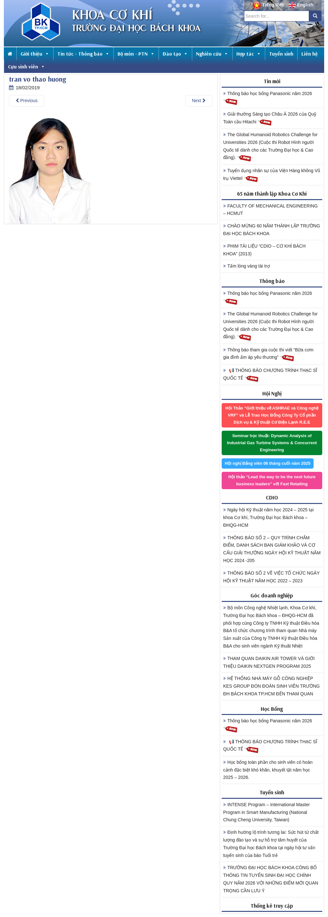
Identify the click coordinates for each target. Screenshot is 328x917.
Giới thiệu (34, 53)
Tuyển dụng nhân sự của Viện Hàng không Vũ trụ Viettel (271, 175)
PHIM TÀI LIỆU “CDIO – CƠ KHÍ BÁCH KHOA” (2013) (264, 249)
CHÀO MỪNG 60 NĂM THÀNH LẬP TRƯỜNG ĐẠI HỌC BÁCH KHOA (271, 229)
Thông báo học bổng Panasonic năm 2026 (267, 98)
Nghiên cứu (212, 53)
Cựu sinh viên (26, 66)
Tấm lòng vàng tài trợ (246, 266)
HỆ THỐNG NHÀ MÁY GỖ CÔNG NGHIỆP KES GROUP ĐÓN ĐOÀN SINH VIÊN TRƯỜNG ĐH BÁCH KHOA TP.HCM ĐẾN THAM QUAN (271, 686)
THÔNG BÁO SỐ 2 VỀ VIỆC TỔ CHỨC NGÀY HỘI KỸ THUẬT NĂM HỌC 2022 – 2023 (271, 576)
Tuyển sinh (281, 53)
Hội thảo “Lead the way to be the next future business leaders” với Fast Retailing (272, 480)
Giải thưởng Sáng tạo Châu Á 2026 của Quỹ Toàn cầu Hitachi (269, 118)
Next (199, 100)
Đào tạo (175, 53)
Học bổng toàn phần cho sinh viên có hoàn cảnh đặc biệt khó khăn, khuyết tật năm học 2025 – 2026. (268, 770)
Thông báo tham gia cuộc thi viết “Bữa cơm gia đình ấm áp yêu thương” (268, 354)
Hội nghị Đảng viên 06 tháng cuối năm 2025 (267, 463)
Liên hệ (309, 53)
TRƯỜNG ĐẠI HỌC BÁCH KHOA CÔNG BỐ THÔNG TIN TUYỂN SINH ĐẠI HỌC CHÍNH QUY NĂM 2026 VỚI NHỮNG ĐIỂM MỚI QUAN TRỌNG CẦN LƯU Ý (270, 879)
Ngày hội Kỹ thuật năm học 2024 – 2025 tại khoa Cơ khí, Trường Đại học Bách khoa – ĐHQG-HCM (268, 517)
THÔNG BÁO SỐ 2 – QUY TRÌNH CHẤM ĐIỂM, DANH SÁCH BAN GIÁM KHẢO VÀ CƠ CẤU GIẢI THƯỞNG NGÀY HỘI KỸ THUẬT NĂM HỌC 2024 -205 (272, 549)
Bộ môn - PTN (136, 53)
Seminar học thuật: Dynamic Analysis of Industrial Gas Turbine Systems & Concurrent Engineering (272, 442)
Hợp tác (248, 53)
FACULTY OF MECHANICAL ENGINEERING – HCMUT (270, 209)
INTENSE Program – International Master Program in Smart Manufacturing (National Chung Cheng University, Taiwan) (266, 812)
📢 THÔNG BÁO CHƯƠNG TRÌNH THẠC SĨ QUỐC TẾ (270, 375)
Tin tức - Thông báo (83, 53)
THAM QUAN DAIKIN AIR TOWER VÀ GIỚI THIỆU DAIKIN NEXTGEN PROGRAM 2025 (269, 662)
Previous (26, 100)
